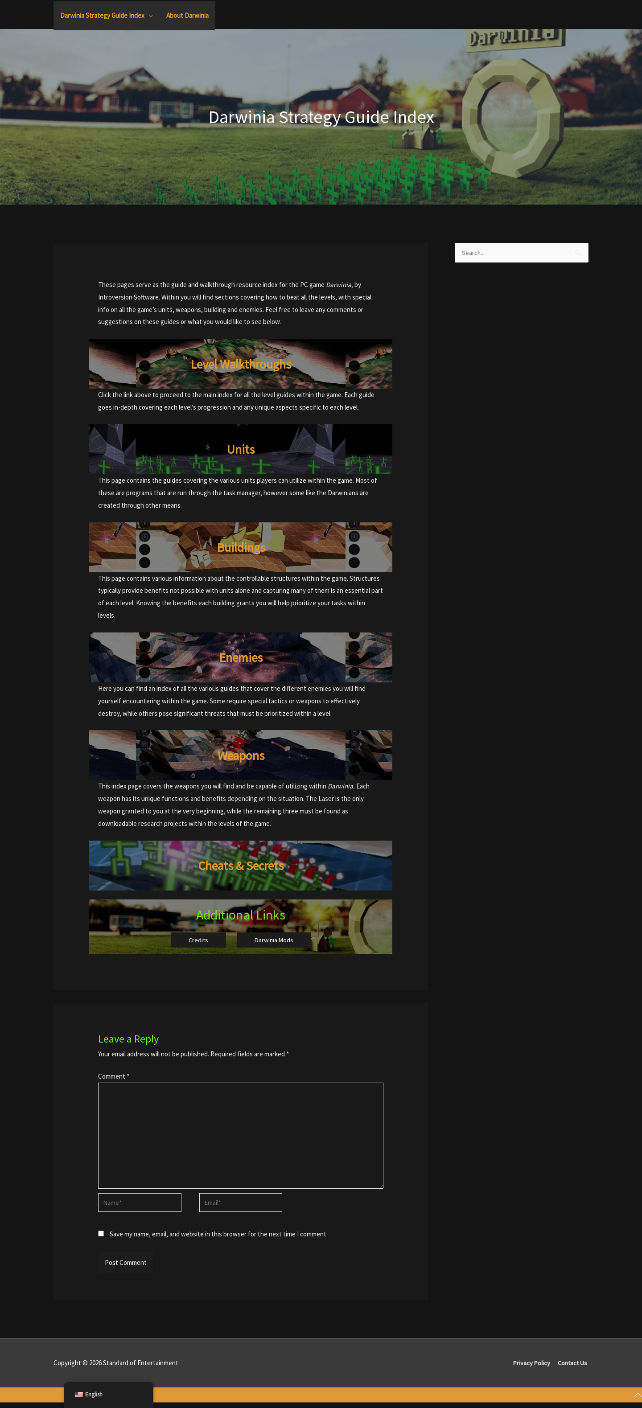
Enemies (241, 657)
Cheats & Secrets (240, 865)
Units (241, 449)
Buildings (241, 546)
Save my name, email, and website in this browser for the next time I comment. (219, 1239)
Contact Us (572, 1368)
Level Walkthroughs (241, 363)
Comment (113, 1076)
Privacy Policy (530, 1368)
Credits (197, 940)
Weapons (241, 755)
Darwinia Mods (274, 940)
